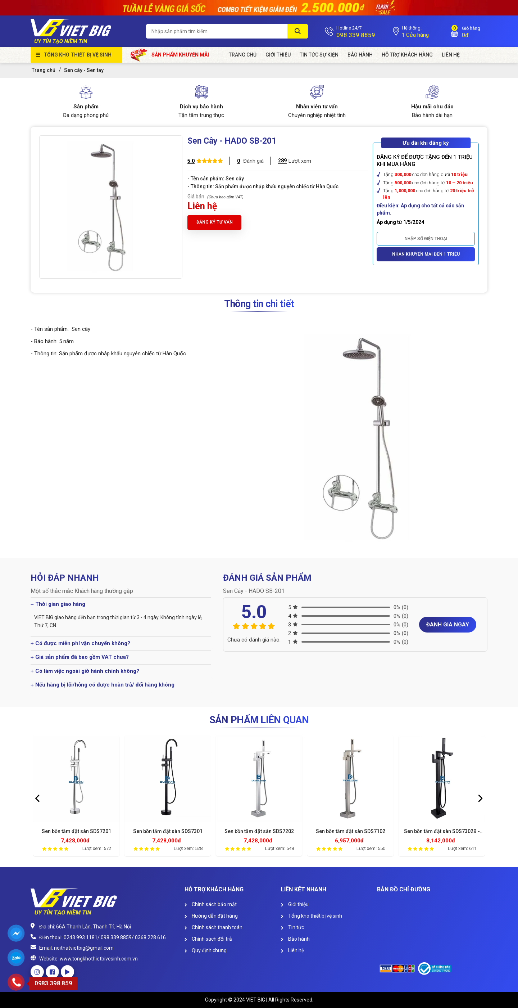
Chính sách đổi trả (208, 939)
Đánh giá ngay (447, 624)
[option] (76, 797)
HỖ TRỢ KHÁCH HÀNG (407, 55)
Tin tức (292, 927)
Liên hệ (292, 950)
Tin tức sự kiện (319, 55)
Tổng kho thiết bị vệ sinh (78, 55)
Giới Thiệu (278, 55)
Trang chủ (242, 55)
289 (282, 160)
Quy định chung (206, 950)
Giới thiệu (295, 904)
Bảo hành (360, 55)
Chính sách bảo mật (211, 904)
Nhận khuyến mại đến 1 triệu (426, 254)
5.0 (191, 161)
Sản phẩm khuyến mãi (170, 55)
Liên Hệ (451, 55)
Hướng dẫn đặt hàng (211, 916)
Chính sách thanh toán (213, 927)
